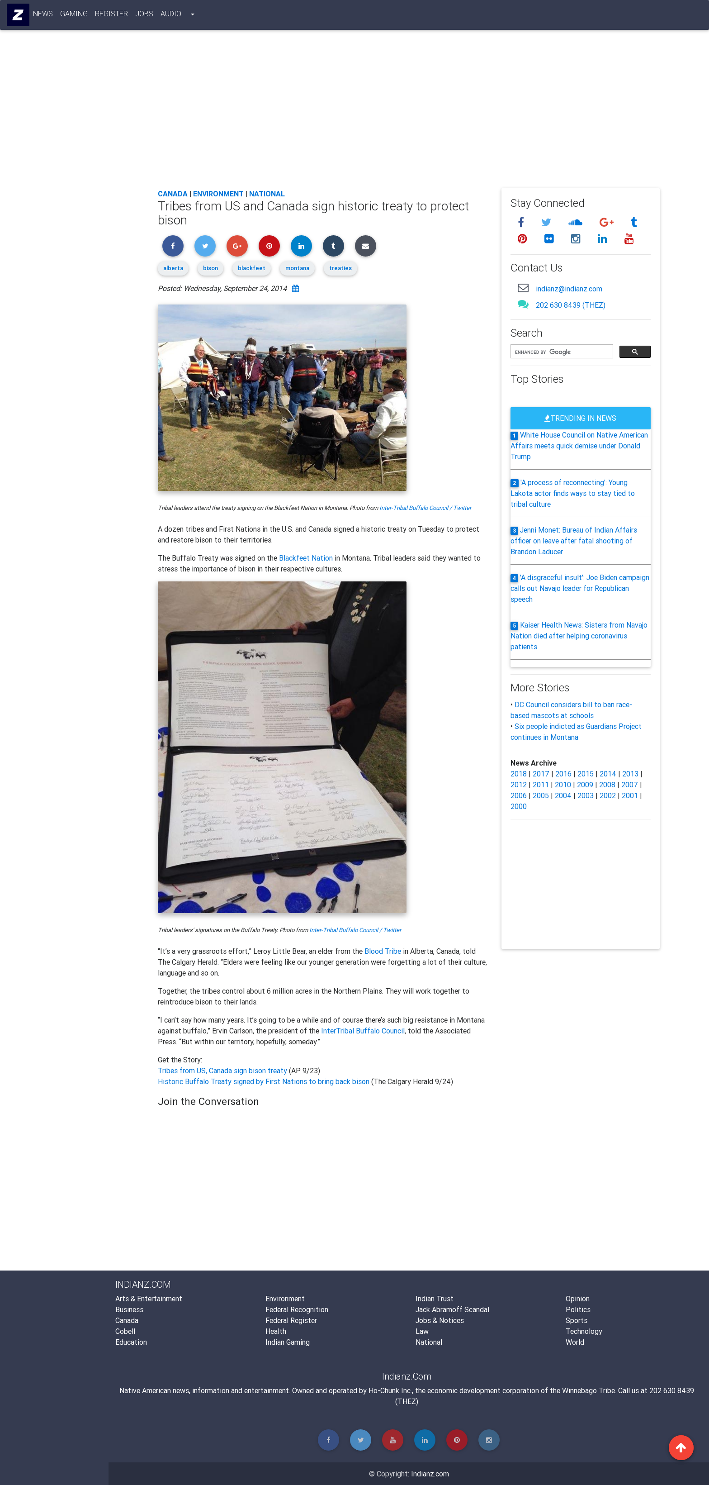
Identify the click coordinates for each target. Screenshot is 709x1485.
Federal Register (291, 1320)
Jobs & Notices (440, 1320)
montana (297, 268)
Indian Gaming (287, 1342)
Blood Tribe (382, 951)
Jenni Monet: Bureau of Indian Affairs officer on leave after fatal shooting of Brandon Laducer (573, 540)
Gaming (74, 15)
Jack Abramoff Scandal (452, 1309)
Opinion (578, 1298)
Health (275, 1331)
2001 (630, 795)
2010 (563, 784)
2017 (541, 773)
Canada (173, 193)
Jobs (145, 15)
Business (129, 1309)
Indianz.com (430, 1473)
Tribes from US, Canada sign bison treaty (223, 1070)
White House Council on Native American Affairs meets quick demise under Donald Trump (579, 445)
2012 (518, 784)
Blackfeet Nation (306, 557)
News (43, 15)
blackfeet (251, 268)
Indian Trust (435, 1298)
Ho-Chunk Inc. (390, 1390)
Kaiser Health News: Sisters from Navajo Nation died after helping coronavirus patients (579, 635)
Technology (584, 1331)
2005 (541, 795)
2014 (608, 773)
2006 (518, 795)
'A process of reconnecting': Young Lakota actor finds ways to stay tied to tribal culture (572, 493)
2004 (563, 795)
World (575, 1342)
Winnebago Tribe (588, 1390)
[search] (561, 352)
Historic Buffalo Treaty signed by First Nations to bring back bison (264, 1081)
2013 (630, 773)
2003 (585, 795)
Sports (576, 1320)
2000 (518, 806)
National (267, 193)
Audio (171, 15)
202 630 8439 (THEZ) (570, 304)
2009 (585, 784)
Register (111, 15)
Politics (578, 1309)
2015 (585, 773)
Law (422, 1331)
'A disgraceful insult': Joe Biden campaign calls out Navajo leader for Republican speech (579, 588)
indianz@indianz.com (569, 288)
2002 (608, 795)
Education (131, 1342)
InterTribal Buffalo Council (363, 1030)
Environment (218, 193)
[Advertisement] (409, 114)
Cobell (125, 1331)
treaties (340, 268)
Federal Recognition (296, 1309)
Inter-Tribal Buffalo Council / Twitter (425, 508)
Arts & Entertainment (148, 1298)
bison (210, 268)
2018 (518, 773)
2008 (607, 784)
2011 (541, 784)
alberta (173, 268)
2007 (629, 784)
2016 (563, 773)
